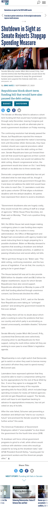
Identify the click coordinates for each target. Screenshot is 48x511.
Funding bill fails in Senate (30, 476)
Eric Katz (9, 85)
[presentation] (2, 496)
